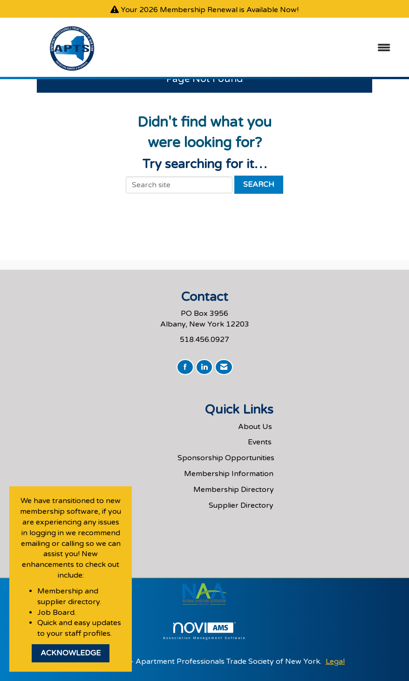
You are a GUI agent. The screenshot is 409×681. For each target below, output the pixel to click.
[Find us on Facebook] (185, 367)
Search (258, 184)
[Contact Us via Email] (224, 367)
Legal (335, 661)
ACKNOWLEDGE (71, 653)
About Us (255, 426)
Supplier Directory (241, 505)
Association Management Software (204, 631)
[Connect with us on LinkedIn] (204, 367)
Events (260, 442)
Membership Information (228, 473)
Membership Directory (233, 489)
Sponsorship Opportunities (225, 458)
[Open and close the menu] (268, 48)
